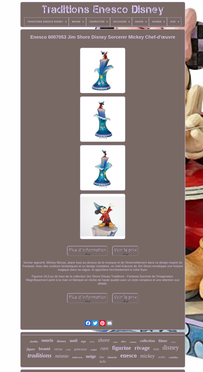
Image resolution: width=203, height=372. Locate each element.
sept (83, 341)
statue (173, 342)
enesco (128, 355)
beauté (44, 349)
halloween (77, 357)
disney (171, 347)
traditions (40, 355)
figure (31, 349)
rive (156, 349)
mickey (147, 356)
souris (47, 340)
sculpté (93, 349)
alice (123, 341)
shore (104, 340)
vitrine (58, 349)
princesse (80, 349)
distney (61, 341)
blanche (112, 357)
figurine (121, 348)
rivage (142, 348)
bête (101, 357)
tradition (133, 342)
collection (147, 341)
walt (68, 349)
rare (104, 348)
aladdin (34, 341)
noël (74, 340)
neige (91, 356)
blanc (163, 340)
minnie (62, 356)
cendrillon (173, 357)
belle (103, 361)
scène (161, 357)
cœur (115, 342)
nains (92, 341)
